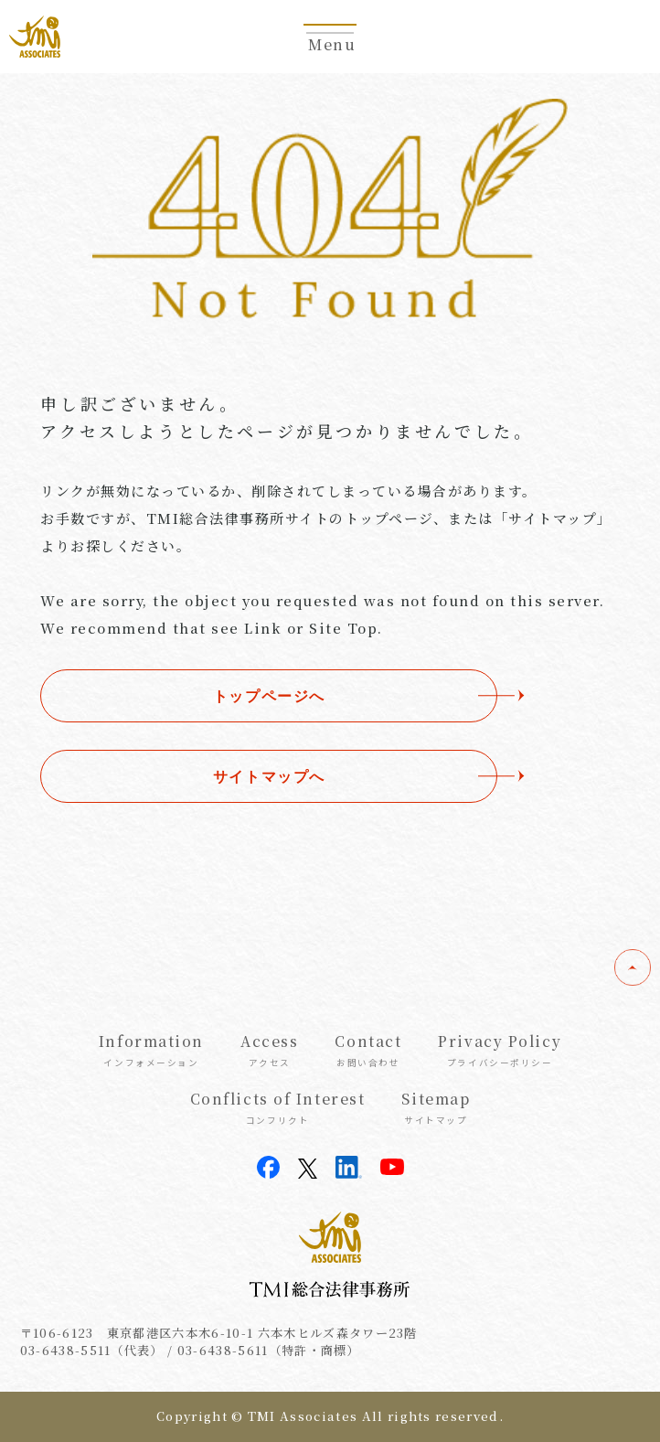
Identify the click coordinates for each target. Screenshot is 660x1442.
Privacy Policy (499, 1050)
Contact (368, 1050)
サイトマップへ (269, 776)
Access (269, 1050)
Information (151, 1050)
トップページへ (269, 696)
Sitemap (435, 1107)
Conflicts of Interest (278, 1107)
